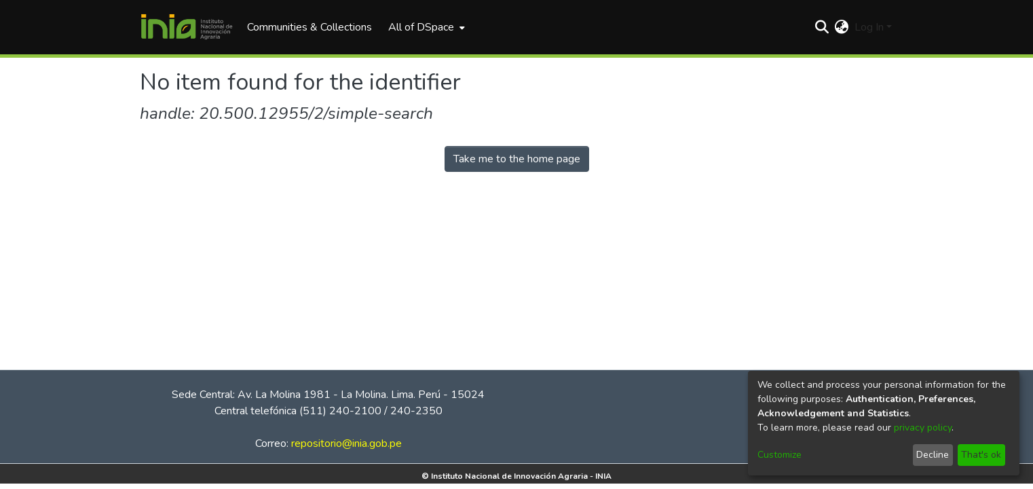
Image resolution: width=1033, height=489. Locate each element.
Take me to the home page (516, 158)
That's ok (981, 454)
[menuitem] (425, 27)
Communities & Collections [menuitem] (309, 27)
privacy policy (923, 427)
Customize (779, 454)
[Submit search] (822, 27)
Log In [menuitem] (869, 27)
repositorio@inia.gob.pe (346, 443)
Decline (932, 454)
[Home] (186, 27)
